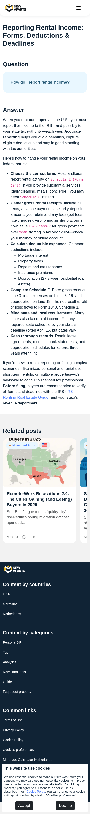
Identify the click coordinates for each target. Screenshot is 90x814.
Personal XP (12, 642)
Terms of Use (13, 720)
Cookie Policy (36, 791)
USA (6, 594)
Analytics (9, 662)
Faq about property (17, 692)
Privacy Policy (13, 730)
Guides (8, 682)
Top (5, 652)
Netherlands (12, 614)
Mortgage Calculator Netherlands (27, 759)
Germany (10, 604)
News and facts (14, 672)
